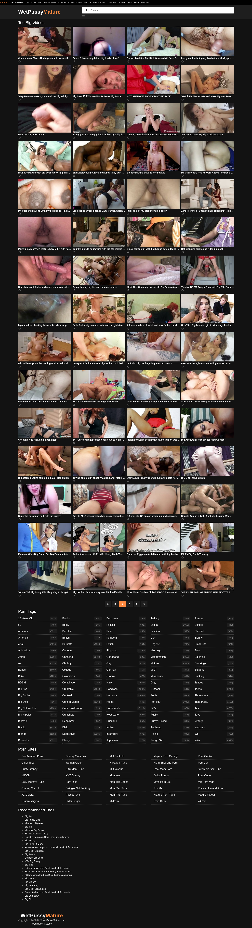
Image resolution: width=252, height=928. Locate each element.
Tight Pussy (214, 702)
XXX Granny (73, 775)
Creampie (82, 689)
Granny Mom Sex (141, 2)
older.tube (35, 2)
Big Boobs (37, 695)
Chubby (82, 663)
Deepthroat (82, 721)
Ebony (82, 740)
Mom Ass (115, 775)
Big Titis (29, 864)
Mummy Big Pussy (34, 830)
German (126, 670)
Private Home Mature (210, 788)
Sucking (214, 676)
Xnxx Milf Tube (118, 762)
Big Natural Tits (37, 708)
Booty (82, 625)
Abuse (48, 923)
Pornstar (170, 702)
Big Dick (37, 702)
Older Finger (73, 801)
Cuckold (82, 695)
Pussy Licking (170, 721)
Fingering (126, 651)
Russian (214, 618)
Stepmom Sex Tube (209, 769)
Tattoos (214, 683)
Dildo (82, 728)
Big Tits (28, 826)
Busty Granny (30, 769)
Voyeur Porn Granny (166, 756)
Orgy (170, 683)
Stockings (214, 663)
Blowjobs (37, 740)
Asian (37, 657)
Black (37, 728)
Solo (214, 651)
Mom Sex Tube (119, 788)
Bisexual (37, 721)
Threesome (214, 695)
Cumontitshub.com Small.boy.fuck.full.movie (47, 892)
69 (37, 625)
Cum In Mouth (82, 702)
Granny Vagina (125, 2)
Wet (214, 734)
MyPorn (114, 801)
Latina (170, 625)
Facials (126, 625)
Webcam (214, 728)
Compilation (82, 683)
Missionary (170, 676)
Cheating (82, 657)
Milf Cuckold (117, 756)
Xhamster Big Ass (34, 823)
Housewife (126, 715)
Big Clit (28, 899)
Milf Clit (65, 2)
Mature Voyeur (206, 794)
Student (214, 670)
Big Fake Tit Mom (34, 844)
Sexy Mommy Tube (79, 2)
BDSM (37, 683)
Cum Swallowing (82, 708)
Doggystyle (82, 734)
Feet (126, 631)
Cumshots (82, 715)
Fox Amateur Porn (32, 756)
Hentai (126, 702)
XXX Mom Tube (75, 769)
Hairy (126, 683)
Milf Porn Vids (206, 781)
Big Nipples (37, 715)
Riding (170, 734)
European (126, 618)
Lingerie (170, 644)
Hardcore (126, 695)
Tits (214, 708)
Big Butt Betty (32, 895)
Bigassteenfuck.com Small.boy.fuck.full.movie (48, 871)
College (82, 670)
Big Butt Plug (31, 885)
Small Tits (214, 644)
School (214, 625)
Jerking (170, 618)
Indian (126, 728)
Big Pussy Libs (32, 819)
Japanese (126, 740)
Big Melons (30, 882)
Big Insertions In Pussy (36, 833)
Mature (170, 663)
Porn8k (158, 788)
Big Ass (37, 689)
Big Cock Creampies (35, 889)
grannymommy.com (20, 2)
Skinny (214, 638)
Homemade (126, 708)
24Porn (202, 801)
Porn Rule (71, 781)
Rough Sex (170, 740)
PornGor (203, 762)
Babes (37, 670)
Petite (170, 695)
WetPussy (39, 12)
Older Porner (161, 775)
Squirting (214, 657)
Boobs (82, 618)
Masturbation (170, 657)
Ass (37, 663)
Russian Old (73, 794)
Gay (126, 663)
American (37, 638)
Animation (37, 651)
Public (170, 715)
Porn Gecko (205, 756)
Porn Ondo (204, 775)
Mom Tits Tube (118, 794)
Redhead (170, 728)
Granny (126, 676)
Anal (37, 644)
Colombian (82, 676)
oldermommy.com (51, 2)
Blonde (37, 734)
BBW (37, 676)
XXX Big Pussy (32, 861)
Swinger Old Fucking (78, 788)
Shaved (214, 631)
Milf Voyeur (116, 769)
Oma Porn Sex (162, 781)
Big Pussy (30, 840)
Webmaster (37, 923)
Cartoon (82, 651)
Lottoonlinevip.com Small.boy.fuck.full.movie (47, 868)
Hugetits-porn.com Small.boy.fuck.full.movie (47, 837)
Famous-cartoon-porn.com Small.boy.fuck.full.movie (51, 847)
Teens (214, 689)
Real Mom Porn (163, 769)
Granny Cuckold (97, 2)
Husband (126, 721)
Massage (170, 651)
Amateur (37, 631)
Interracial (126, 734)
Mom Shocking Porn (166, 762)
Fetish (126, 644)
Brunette (82, 644)
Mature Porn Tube (164, 794)
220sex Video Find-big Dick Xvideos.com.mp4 (48, 875)
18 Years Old (37, 618)
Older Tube (28, 762)
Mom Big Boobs (119, 781)
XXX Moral (111, 2)
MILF (170, 670)
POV (170, 708)
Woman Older (74, 762)
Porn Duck (160, 801)
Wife (214, 740)
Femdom (126, 638)
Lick (170, 638)
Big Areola (30, 854)
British (82, 638)
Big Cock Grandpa (34, 851)
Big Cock (29, 878)
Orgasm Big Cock (34, 857)
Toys (214, 715)
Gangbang (126, 657)
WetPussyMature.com (54, 920)
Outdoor (170, 689)
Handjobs (126, 689)
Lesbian (170, 631)
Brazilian (82, 631)
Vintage (214, 721)
